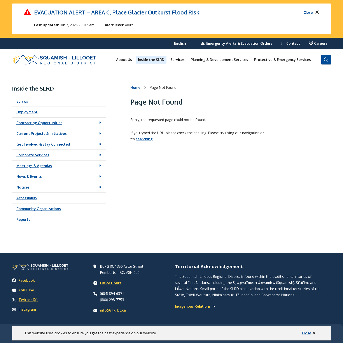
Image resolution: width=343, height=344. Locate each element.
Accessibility (26, 198)
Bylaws (22, 102)
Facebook (23, 281)
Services (177, 60)
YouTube (23, 291)
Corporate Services (32, 155)
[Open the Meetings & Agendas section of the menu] (100, 166)
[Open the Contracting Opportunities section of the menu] (100, 123)
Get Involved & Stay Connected (43, 145)
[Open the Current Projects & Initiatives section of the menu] (100, 134)
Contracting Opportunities (39, 123)
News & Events (29, 177)
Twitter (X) (25, 300)
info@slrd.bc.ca (113, 310)
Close (306, 333)
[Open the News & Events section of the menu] (100, 177)
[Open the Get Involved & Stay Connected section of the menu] (100, 145)
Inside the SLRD (151, 60)
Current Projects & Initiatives (41, 134)
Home (135, 88)
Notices (23, 187)
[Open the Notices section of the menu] (100, 188)
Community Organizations (38, 209)
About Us (124, 60)
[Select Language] (180, 44)
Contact (290, 44)
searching (144, 139)
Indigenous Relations (193, 307)
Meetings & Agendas (34, 166)
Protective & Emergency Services (282, 60)
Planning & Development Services (219, 60)
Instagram (24, 310)
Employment (27, 112)
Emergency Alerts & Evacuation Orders (236, 44)
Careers (318, 44)
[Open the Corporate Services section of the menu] (100, 156)
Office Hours (110, 283)
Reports (23, 220)
